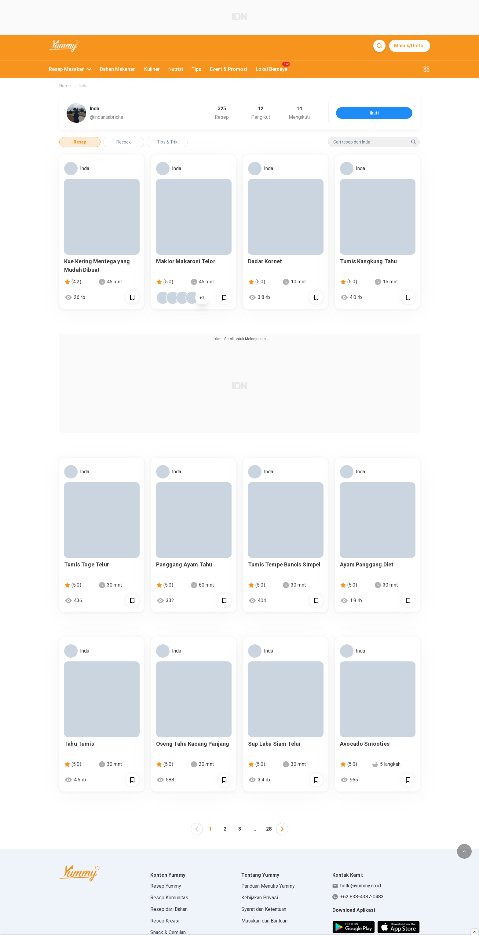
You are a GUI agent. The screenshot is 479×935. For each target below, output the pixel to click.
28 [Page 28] (269, 829)
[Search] (379, 46)
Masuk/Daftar (409, 46)
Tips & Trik (167, 142)
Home (65, 85)
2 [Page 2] (225, 829)
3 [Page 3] (239, 829)
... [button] (254, 829)
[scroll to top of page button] (464, 851)
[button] (197, 829)
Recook (123, 142)
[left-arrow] (197, 829)
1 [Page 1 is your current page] (210, 829)
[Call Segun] (132, 297)
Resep (80, 142)
